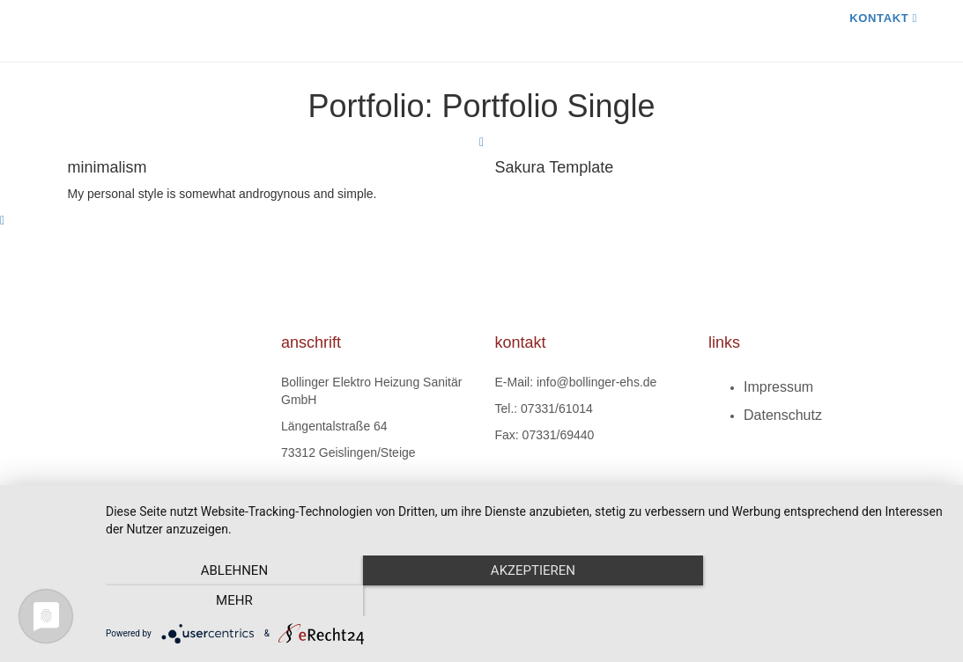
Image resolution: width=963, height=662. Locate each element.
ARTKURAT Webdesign (491, 499)
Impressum (778, 386)
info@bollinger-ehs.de (596, 382)
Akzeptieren (525, 601)
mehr (819, 601)
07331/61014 (557, 408)
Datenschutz (783, 415)
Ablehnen (231, 601)
